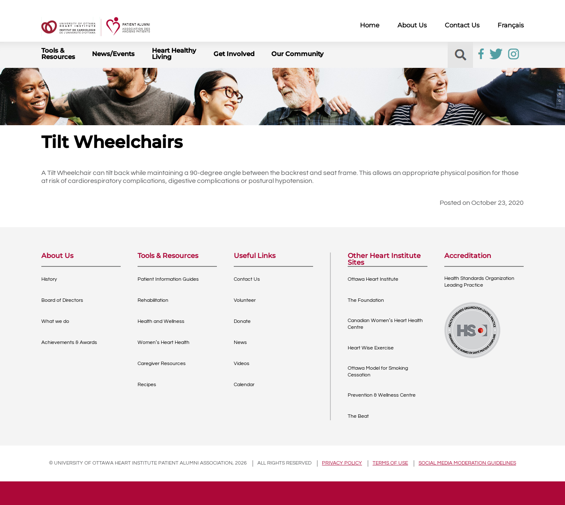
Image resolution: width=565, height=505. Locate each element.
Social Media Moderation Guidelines (467, 463)
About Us (412, 25)
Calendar (244, 384)
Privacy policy (342, 463)
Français (510, 25)
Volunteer (245, 300)
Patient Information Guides (168, 279)
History (49, 279)
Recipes (147, 384)
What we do (55, 321)
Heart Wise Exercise (371, 348)
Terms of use (390, 463)
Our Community (297, 54)
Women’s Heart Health (163, 342)
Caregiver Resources (162, 363)
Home (369, 25)
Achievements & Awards (69, 342)
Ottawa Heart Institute (373, 279)
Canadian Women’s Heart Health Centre (385, 324)
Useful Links (255, 256)
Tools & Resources (58, 53)
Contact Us (462, 25)
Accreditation (467, 256)
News (240, 342)
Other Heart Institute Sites (384, 259)
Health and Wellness (161, 321)
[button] (460, 55)
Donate (242, 321)
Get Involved (234, 54)
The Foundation (366, 300)
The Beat (358, 416)
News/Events (113, 54)
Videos (241, 363)
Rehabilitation (153, 300)
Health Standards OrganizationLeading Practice (479, 282)
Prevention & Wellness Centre (382, 395)
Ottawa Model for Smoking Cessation (378, 371)
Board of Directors (62, 300)
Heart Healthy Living (174, 53)
